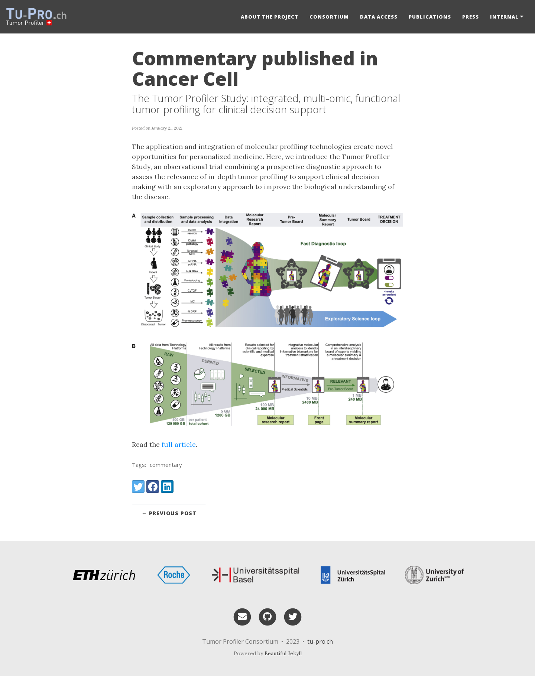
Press (470, 16)
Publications (430, 16)
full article (179, 444)
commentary (166, 464)
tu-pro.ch (320, 641)
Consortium (329, 16)
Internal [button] (504, 16)
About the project (269, 16)
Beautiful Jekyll (283, 653)
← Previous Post (169, 513)
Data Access (379, 16)
